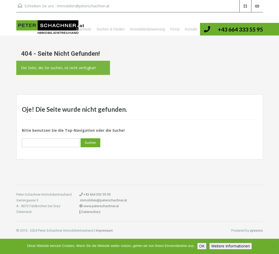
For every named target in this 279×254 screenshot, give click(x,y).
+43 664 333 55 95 (240, 29)
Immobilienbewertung (147, 29)
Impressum (104, 230)
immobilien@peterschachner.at (83, 5)
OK (201, 245)
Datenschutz (91, 212)
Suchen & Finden (111, 29)
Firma (175, 29)
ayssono (256, 230)
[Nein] (272, 246)
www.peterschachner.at (101, 206)
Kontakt (191, 29)
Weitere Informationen (230, 245)
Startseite (83, 29)
